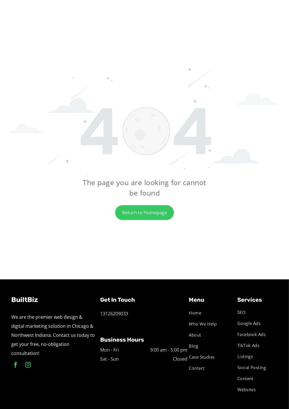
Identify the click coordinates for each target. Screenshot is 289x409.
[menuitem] (208, 312)
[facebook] (15, 366)
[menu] (276, 11)
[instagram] (28, 366)
